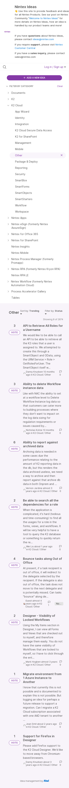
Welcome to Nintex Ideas (43, 18)
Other (48, 374)
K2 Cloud (38, 374)
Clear (60, 86)
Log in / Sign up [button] (55, 66)
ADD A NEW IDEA (34, 77)
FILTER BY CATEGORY (19, 86)
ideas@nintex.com (43, 39)
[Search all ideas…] (22, 67)
